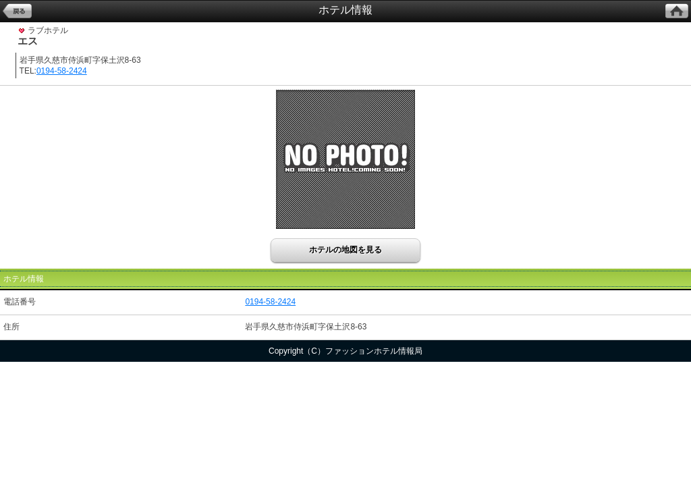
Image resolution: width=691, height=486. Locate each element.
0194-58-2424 (61, 71)
